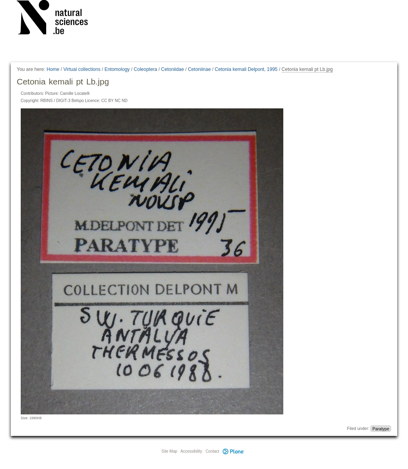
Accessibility (191, 451)
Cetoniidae (172, 69)
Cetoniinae (199, 69)
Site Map (169, 451)
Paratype (381, 428)
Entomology (116, 69)
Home (53, 69)
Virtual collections (81, 69)
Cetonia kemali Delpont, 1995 (246, 69)
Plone (233, 451)
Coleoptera (145, 69)
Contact (212, 451)
